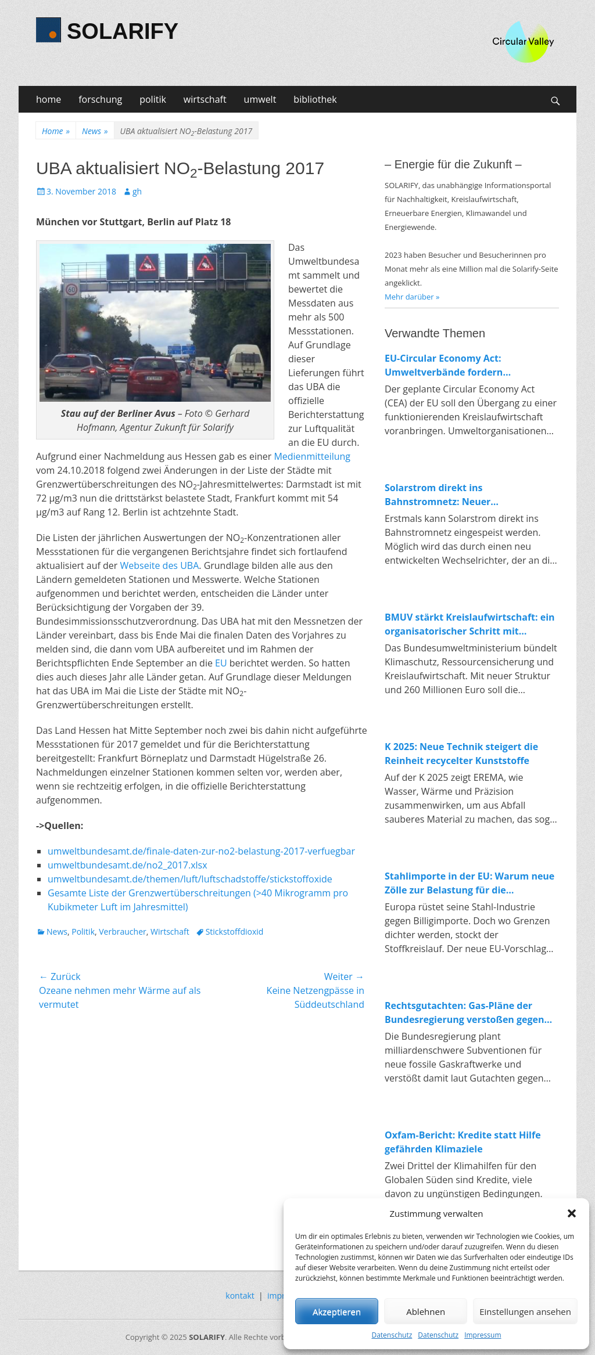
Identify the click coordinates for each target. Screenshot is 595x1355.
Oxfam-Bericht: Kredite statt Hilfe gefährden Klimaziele (463, 1142)
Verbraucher (122, 931)
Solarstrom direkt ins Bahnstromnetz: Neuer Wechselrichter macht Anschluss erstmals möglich (460, 495)
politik (152, 99)
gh (137, 191)
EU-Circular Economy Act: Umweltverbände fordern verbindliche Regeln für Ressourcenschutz (444, 365)
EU (221, 663)
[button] (572, 1213)
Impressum (482, 1335)
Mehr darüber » (412, 296)
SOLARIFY (122, 31)
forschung (100, 99)
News (94, 131)
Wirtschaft (169, 931)
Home (56, 131)
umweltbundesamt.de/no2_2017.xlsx (127, 865)
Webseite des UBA (159, 565)
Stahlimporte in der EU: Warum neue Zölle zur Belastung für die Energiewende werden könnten (469, 883)
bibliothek (314, 99)
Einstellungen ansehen (525, 1311)
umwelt (260, 99)
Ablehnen (425, 1311)
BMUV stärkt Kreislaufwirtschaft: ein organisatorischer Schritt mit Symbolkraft (470, 624)
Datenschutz (391, 1335)
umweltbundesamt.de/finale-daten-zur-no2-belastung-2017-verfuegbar (201, 851)
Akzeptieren (337, 1311)
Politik (83, 931)
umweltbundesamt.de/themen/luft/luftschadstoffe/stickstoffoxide (190, 879)
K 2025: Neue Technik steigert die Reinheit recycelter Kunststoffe (461, 753)
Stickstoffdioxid (235, 931)
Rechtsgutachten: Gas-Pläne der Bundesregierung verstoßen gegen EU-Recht (464, 1012)
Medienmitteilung (312, 456)
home (48, 99)
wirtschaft (205, 99)
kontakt (239, 1295)
